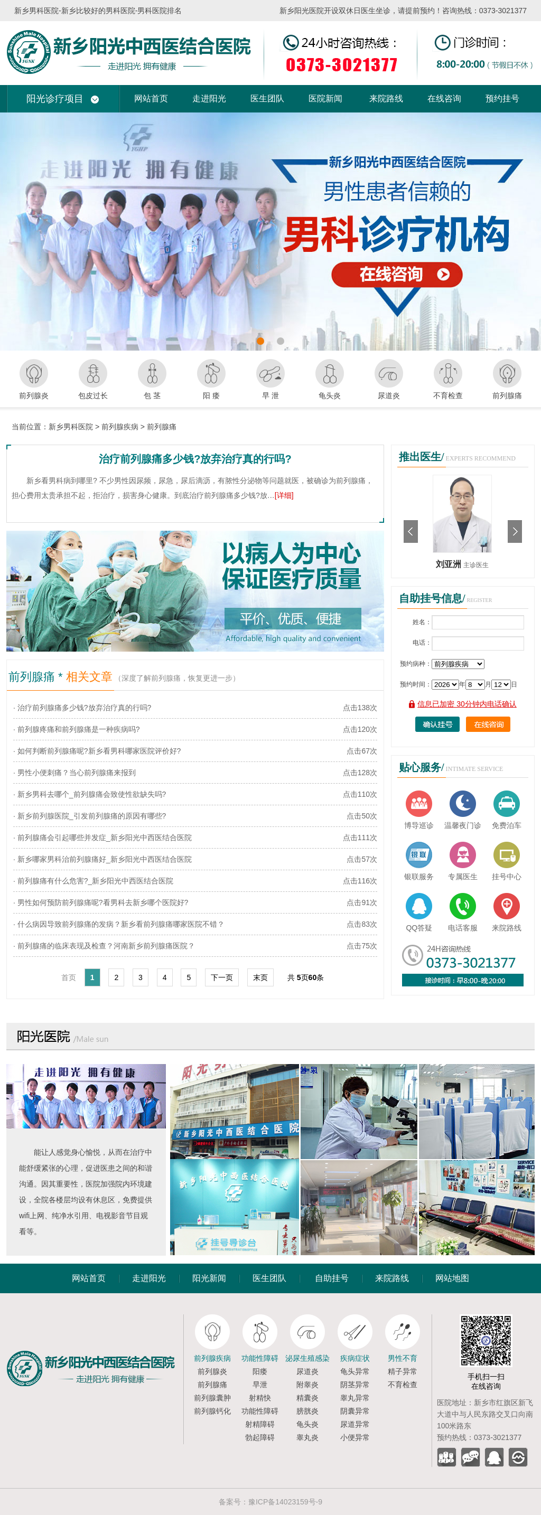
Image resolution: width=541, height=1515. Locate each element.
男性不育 (402, 1358)
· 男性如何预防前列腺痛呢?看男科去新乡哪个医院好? (100, 902)
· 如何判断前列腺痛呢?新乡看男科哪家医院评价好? (97, 751)
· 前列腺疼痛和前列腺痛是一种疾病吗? (76, 729)
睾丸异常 (355, 1398)
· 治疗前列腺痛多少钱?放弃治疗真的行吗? (82, 707)
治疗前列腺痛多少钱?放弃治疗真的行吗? (195, 459)
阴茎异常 (355, 1384)
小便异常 (355, 1437)
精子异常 (402, 1371)
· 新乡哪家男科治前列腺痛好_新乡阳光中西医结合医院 (102, 859)
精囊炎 (307, 1398)
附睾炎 (307, 1384)
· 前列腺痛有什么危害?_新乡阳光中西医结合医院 (93, 881)
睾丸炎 (307, 1437)
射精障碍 (260, 1424)
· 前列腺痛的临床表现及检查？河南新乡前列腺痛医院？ (104, 946)
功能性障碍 (259, 1358)
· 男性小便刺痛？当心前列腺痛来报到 (74, 772)
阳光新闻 (209, 1278)
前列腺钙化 (212, 1411)
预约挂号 (502, 98)
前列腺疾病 (119, 426)
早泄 (260, 1384)
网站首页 (151, 98)
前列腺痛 (161, 426)
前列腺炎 (212, 1371)
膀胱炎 (307, 1411)
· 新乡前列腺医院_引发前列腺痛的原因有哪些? (89, 816)
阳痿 (260, 1371)
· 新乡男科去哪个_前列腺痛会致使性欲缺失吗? (89, 794)
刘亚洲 (449, 564)
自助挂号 (332, 1278)
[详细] (284, 495)
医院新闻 (325, 98)
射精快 (260, 1398)
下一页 (222, 977)
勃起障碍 (260, 1437)
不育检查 (402, 1384)
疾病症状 (355, 1358)
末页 (260, 977)
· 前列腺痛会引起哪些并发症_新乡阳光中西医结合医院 (102, 837)
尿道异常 (355, 1424)
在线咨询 (444, 98)
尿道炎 (307, 1371)
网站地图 (452, 1278)
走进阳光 (209, 98)
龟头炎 (307, 1424)
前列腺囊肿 (212, 1398)
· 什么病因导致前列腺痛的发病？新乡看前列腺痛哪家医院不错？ (119, 924)
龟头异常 (355, 1371)
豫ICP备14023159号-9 (285, 1502)
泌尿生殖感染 (307, 1358)
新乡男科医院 (71, 426)
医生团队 (267, 98)
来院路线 (386, 98)
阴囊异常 (355, 1411)
